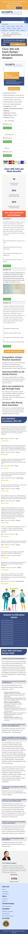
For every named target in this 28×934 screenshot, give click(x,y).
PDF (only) (6, 148)
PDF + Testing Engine (9, 120)
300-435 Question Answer (7, 629)
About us (4, 901)
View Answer (7, 265)
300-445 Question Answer (7, 635)
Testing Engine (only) (9, 134)
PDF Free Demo (14, 88)
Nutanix (19, 28)
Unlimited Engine (6, 906)
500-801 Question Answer (7, 639)
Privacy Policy (5, 913)
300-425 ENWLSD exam (19, 767)
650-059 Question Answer (7, 641)
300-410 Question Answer (7, 620)
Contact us (5, 899)
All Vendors (5, 891)
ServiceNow (12, 30)
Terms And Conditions (8, 916)
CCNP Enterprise (15, 33)
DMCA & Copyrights (7, 911)
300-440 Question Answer (7, 633)
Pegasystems (5, 30)
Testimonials (5, 893)
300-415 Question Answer (7, 622)
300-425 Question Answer (7, 624)
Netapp (14, 28)
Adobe (3, 26)
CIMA (17, 26)
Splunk (17, 30)
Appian (13, 26)
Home (3, 33)
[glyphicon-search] (25, 22)
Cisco (8, 33)
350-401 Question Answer (7, 631)
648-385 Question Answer (7, 644)
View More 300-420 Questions (14, 351)
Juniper (3, 28)
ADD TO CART (7, 128)
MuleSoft (9, 28)
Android (8, 26)
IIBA (21, 26)
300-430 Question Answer (7, 626)
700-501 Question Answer (7, 637)
